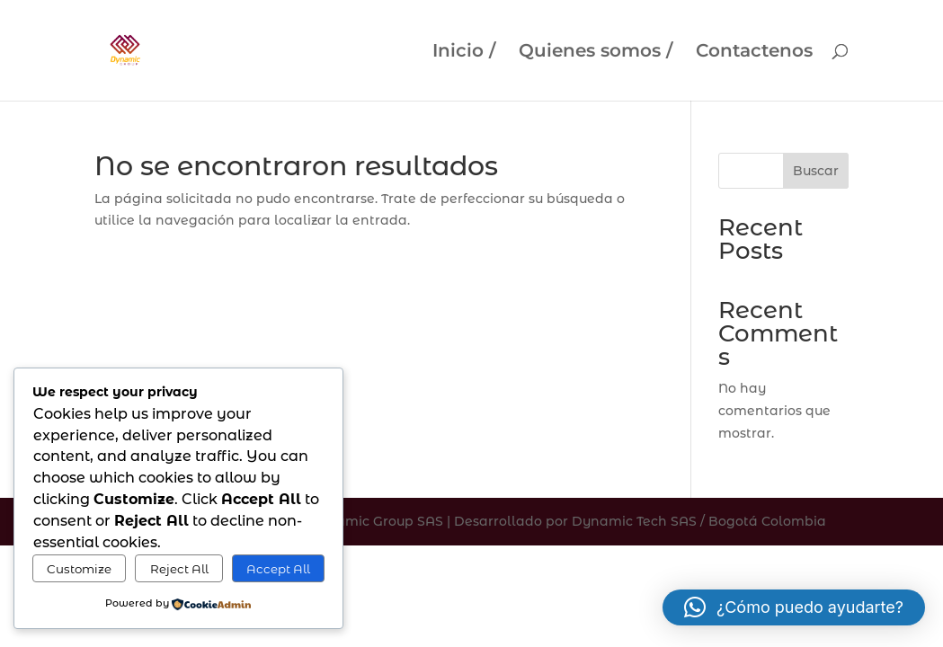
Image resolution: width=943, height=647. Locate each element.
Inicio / (463, 52)
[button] (794, 607)
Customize (79, 569)
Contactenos (754, 52)
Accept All (278, 569)
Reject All (179, 569)
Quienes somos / (595, 52)
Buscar (816, 171)
